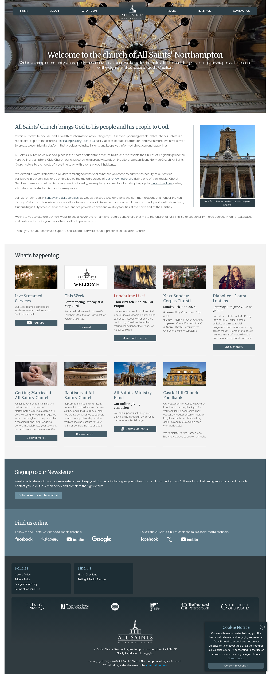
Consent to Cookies (236, 665)
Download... (85, 327)
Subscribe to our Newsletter (38, 495)
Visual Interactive (156, 665)
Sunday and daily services (62, 197)
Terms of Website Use (27, 589)
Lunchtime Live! (162, 183)
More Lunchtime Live (135, 338)
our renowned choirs (119, 178)
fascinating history (69, 141)
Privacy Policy (23, 579)
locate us (89, 141)
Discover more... (234, 346)
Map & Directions (87, 574)
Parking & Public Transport (92, 579)
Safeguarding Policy (26, 584)
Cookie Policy (23, 574)
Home (24, 11)
